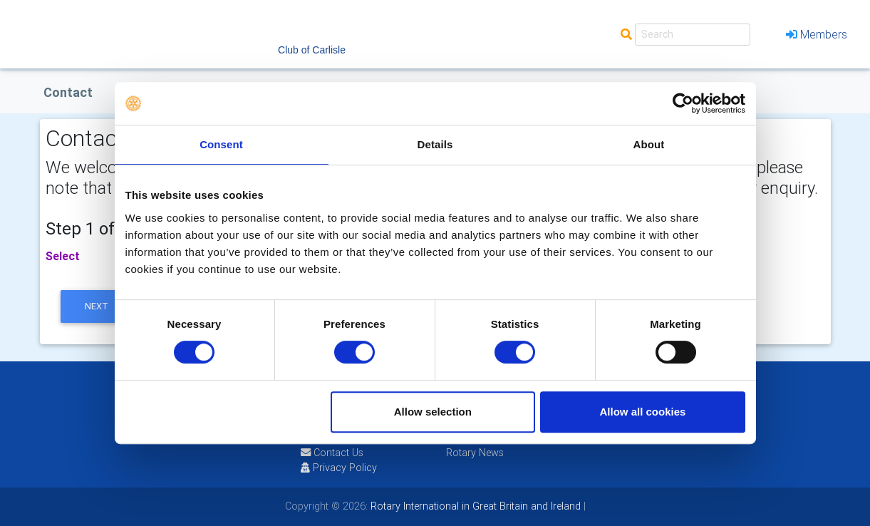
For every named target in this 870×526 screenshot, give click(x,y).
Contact (68, 92)
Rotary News (475, 452)
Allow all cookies (643, 412)
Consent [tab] (221, 144)
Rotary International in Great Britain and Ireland (474, 506)
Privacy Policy (339, 467)
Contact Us (332, 452)
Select (63, 256)
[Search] (692, 35)
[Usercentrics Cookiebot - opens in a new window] (683, 103)
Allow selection (433, 412)
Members (816, 34)
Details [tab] (435, 144)
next (96, 306)
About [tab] (649, 144)
